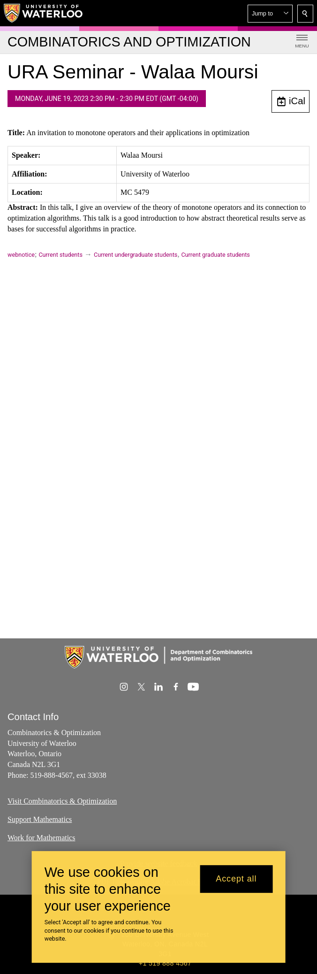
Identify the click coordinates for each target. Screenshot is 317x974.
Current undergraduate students (135, 254)
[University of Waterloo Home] (43, 13)
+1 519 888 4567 (165, 963)
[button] (270, 13)
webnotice (21, 254)
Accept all (236, 878)
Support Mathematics (40, 819)
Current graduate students (215, 254)
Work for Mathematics (41, 838)
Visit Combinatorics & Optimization (62, 801)
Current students (60, 254)
